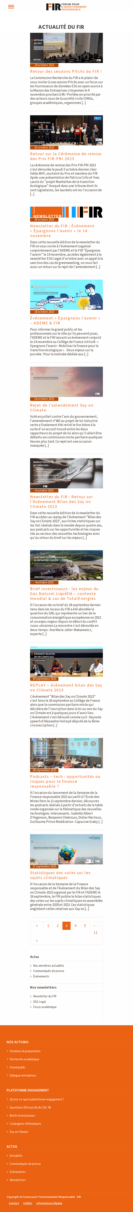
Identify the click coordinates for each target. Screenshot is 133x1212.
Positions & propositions (25, 1051)
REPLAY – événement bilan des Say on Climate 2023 (66, 687)
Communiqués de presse (48, 971)
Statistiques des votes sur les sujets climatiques (60, 875)
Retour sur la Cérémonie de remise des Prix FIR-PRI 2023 (65, 156)
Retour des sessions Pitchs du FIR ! (66, 71)
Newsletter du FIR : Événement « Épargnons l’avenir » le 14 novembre (62, 231)
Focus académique (45, 1007)
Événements (41, 976)
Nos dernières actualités (48, 966)
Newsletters (18, 1180)
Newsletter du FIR (44, 996)
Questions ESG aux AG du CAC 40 (30, 1107)
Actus (34, 956)
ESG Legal (39, 1002)
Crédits (27, 1203)
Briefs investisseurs (22, 1115)
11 (95, 932)
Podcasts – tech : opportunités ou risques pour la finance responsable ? (65, 781)
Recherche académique (24, 1059)
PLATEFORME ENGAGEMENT (28, 1090)
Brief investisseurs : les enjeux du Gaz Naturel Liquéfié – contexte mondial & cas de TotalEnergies (64, 593)
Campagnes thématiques (25, 1124)
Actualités (16, 1156)
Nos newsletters (43, 987)
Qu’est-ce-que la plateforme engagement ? (37, 1099)
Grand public (17, 1067)
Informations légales (49, 1203)
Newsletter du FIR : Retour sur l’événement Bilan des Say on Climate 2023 (61, 501)
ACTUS (12, 1147)
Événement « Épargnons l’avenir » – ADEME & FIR (65, 320)
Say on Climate (19, 1132)
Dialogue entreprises (23, 1075)
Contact (14, 1203)
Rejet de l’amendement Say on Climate (62, 408)
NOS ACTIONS (17, 1042)
